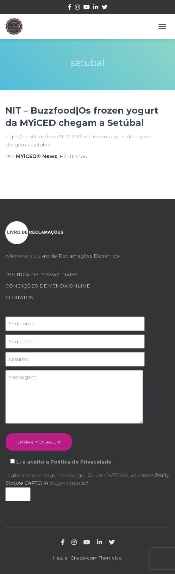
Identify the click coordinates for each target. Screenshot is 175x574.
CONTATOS (19, 297)
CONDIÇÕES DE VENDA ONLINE (47, 286)
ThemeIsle (110, 558)
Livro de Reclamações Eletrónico (78, 256)
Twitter (104, 8)
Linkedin (95, 8)
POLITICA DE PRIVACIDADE (41, 274)
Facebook (69, 8)
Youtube (86, 8)
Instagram (77, 8)
